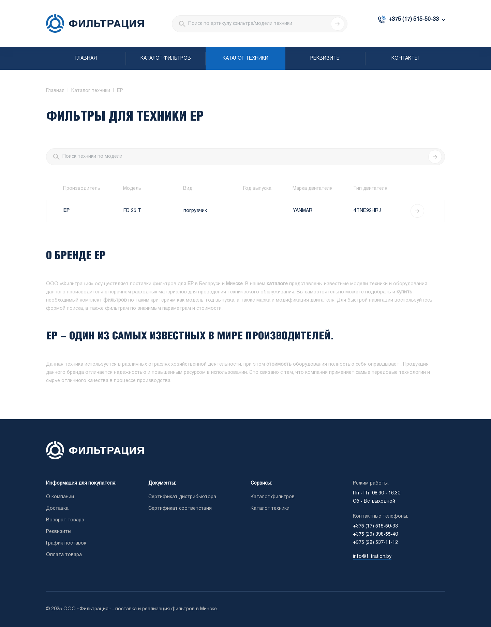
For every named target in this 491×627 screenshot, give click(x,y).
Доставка (57, 508)
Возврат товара (65, 520)
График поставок (66, 543)
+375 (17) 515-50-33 (413, 19)
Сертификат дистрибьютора (182, 497)
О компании (60, 497)
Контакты (405, 58)
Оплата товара (64, 555)
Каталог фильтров (165, 58)
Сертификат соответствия (180, 508)
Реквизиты (325, 58)
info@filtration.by (372, 556)
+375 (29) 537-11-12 (375, 542)
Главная (86, 58)
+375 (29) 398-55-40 (375, 534)
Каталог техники (245, 58)
